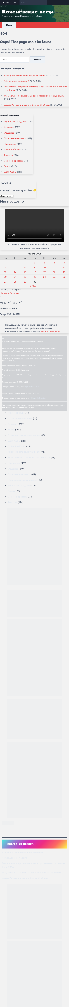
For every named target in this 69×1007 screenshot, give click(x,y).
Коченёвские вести (27, 11)
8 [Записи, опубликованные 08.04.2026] (25, 267)
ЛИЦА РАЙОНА (12, 149)
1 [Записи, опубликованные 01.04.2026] (24, 262)
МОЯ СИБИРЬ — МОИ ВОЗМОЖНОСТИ (29, 457)
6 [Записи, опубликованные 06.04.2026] (5, 267)
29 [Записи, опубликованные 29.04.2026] (25, 281)
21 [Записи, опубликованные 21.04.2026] (15, 277)
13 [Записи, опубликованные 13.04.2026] (5, 272)
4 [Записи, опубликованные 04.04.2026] (54, 262)
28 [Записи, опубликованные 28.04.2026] (15, 281)
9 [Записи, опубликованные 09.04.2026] (34, 267)
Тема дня (8, 155)
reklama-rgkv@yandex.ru (38, 398)
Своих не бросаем (13, 160)
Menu (9, 25)
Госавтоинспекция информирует (24, 435)
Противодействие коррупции (22, 480)
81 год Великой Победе (20, 418)
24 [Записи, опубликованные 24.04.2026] (44, 277)
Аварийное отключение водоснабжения (24, 75)
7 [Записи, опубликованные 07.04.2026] (15, 267)
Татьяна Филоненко (51, 331)
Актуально (9, 127)
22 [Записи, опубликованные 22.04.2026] (25, 277)
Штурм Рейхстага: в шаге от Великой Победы (27, 105)
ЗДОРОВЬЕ (10, 172)
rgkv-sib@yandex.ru (32, 386)
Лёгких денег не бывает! (16, 81)
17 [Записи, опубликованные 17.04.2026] (44, 272)
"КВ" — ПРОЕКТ (16, 413)
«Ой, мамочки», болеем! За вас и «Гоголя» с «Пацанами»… (34, 95)
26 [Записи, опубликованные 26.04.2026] (64, 277)
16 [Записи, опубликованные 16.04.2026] (35, 272)
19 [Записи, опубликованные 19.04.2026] (64, 272)
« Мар (33, 286)
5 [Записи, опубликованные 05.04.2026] (64, 262)
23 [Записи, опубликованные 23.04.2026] (35, 277)
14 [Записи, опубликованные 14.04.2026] (15, 272)
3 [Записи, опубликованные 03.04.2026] (44, 262)
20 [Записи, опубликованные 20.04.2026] (5, 277)
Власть (7, 166)
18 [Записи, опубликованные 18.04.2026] (54, 272)
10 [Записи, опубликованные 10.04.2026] (44, 267)
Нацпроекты (10, 144)
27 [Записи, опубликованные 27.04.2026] (5, 281)
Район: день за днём (15, 121)
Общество (9, 132)
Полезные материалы (15, 138)
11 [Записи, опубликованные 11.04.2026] (54, 267)
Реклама (12, 491)
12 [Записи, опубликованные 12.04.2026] (64, 267)
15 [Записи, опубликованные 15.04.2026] (25, 272)
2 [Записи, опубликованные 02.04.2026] (34, 262)
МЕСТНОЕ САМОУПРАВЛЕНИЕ (24, 452)
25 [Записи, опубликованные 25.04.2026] (54, 277)
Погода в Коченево (10, 293)
